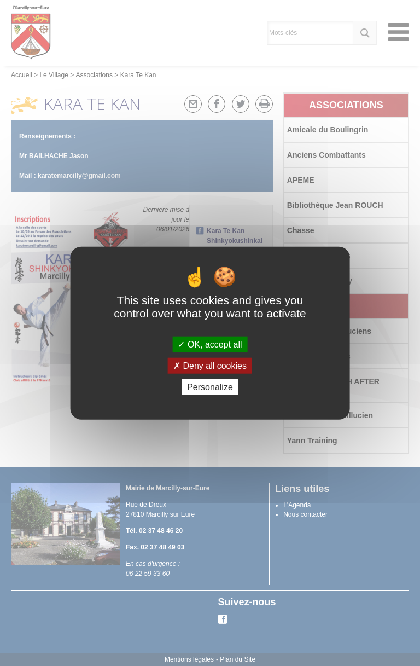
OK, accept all (210, 344)
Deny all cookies (210, 365)
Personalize (210, 387)
